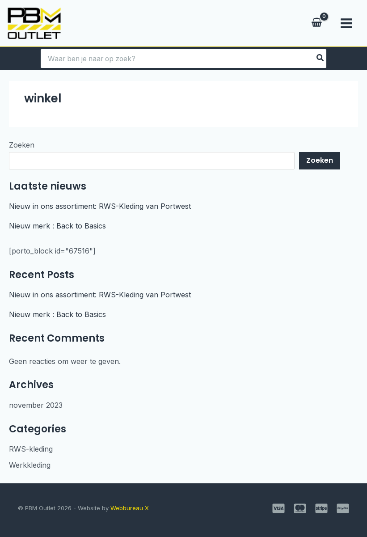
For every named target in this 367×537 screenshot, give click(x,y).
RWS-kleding (31, 448)
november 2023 (36, 405)
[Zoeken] (323, 58)
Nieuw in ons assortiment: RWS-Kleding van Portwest (100, 206)
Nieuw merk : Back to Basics (57, 225)
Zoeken (21, 144)
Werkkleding (30, 465)
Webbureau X (129, 508)
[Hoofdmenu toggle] (346, 23)
